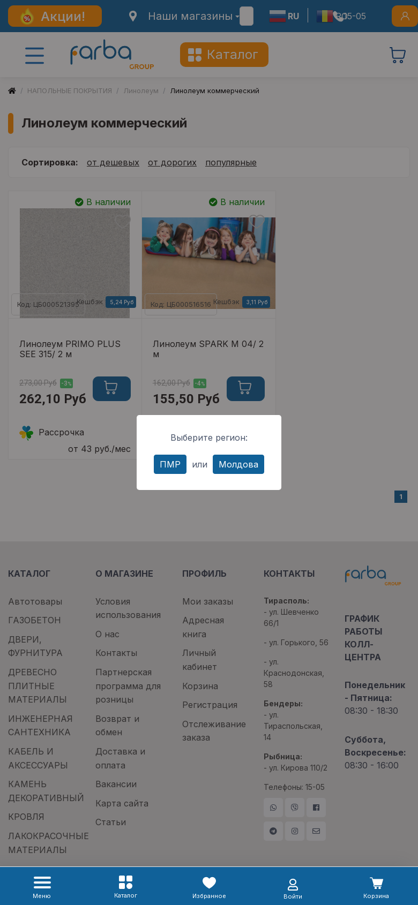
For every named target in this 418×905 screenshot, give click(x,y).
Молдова (238, 464)
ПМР (170, 464)
